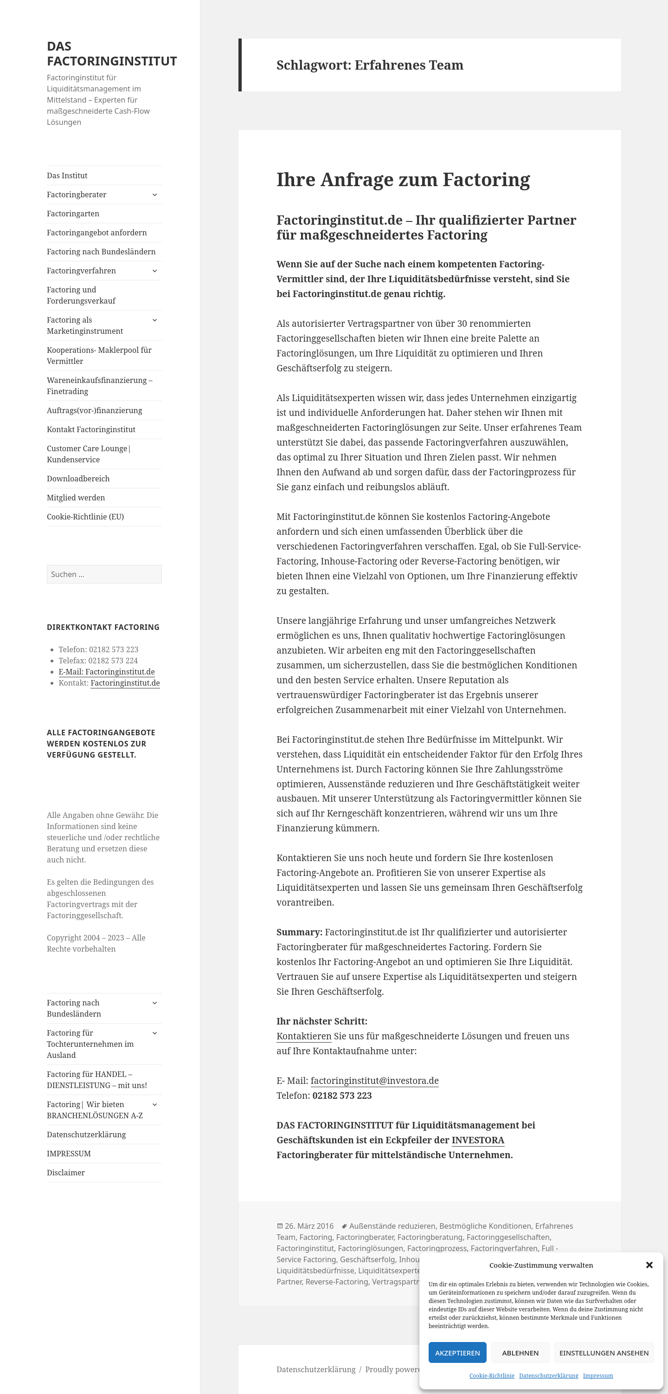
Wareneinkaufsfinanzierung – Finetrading (100, 385)
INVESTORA (478, 1140)
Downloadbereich (78, 478)
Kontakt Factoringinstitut (91, 429)
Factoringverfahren (81, 271)
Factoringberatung (430, 1237)
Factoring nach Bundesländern (101, 251)
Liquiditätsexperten (392, 1270)
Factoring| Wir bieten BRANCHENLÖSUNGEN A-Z (95, 1110)
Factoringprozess (437, 1248)
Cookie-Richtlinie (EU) (85, 517)
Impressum (598, 1376)
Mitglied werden (76, 498)
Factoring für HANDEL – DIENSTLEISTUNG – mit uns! (97, 1079)
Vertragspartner (399, 1282)
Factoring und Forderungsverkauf (81, 295)
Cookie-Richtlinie (491, 1376)
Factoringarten (73, 213)
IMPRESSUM (69, 1153)
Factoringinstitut (305, 1248)
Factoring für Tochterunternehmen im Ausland (90, 1044)
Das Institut (67, 175)
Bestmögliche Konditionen (485, 1226)
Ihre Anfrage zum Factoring (403, 179)
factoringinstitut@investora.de (375, 1081)
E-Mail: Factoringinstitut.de (107, 672)
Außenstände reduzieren (392, 1226)
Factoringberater (76, 194)
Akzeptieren (457, 1352)
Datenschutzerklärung (548, 1376)
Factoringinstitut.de (125, 683)
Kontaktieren (304, 1036)
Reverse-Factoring (337, 1282)
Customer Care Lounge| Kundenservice (89, 454)
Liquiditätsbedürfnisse (315, 1270)
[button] (649, 1265)
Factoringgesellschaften (508, 1237)
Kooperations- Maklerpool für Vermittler (99, 355)
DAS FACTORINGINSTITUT (112, 53)
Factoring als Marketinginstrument (85, 325)
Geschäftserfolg (367, 1259)
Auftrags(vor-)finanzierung (94, 410)
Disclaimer (66, 1172)
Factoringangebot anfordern (97, 232)
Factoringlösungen (371, 1248)
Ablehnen (520, 1352)
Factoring (315, 1237)
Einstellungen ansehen (604, 1352)
